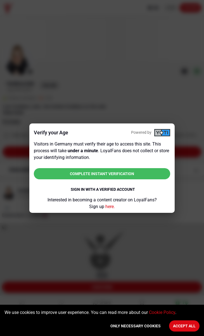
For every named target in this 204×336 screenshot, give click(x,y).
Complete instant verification (102, 173)
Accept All (184, 326)
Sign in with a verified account (103, 189)
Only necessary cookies (135, 326)
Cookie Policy (162, 312)
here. (110, 206)
